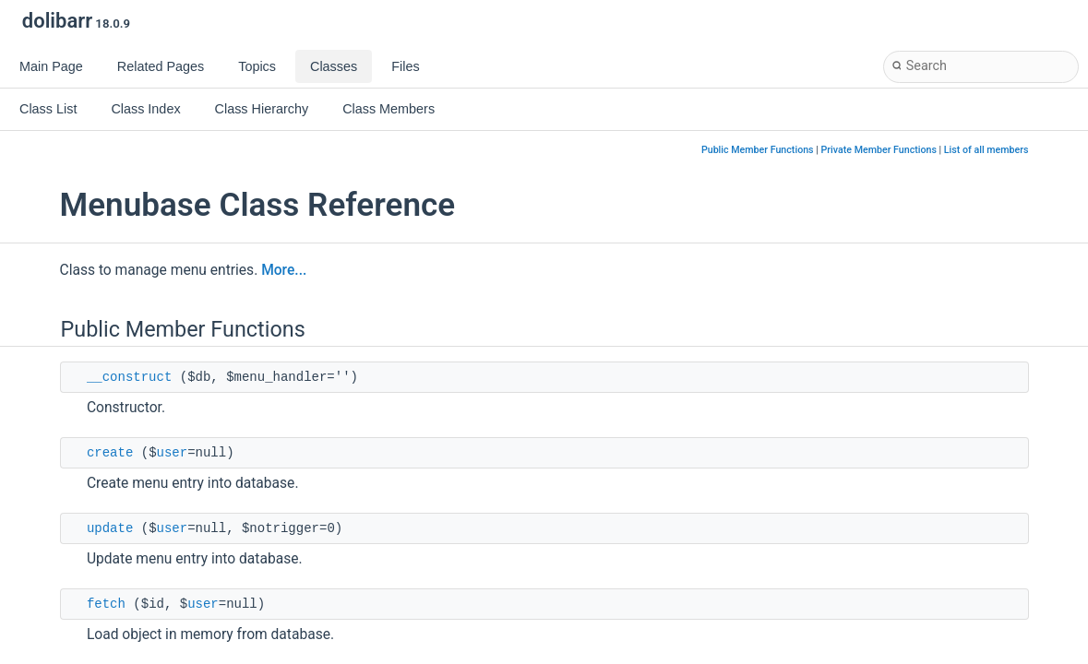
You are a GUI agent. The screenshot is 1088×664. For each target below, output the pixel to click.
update (110, 528)
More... (283, 270)
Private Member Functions (878, 150)
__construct (129, 377)
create (110, 452)
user (172, 452)
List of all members (986, 150)
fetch (106, 604)
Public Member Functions (757, 150)
